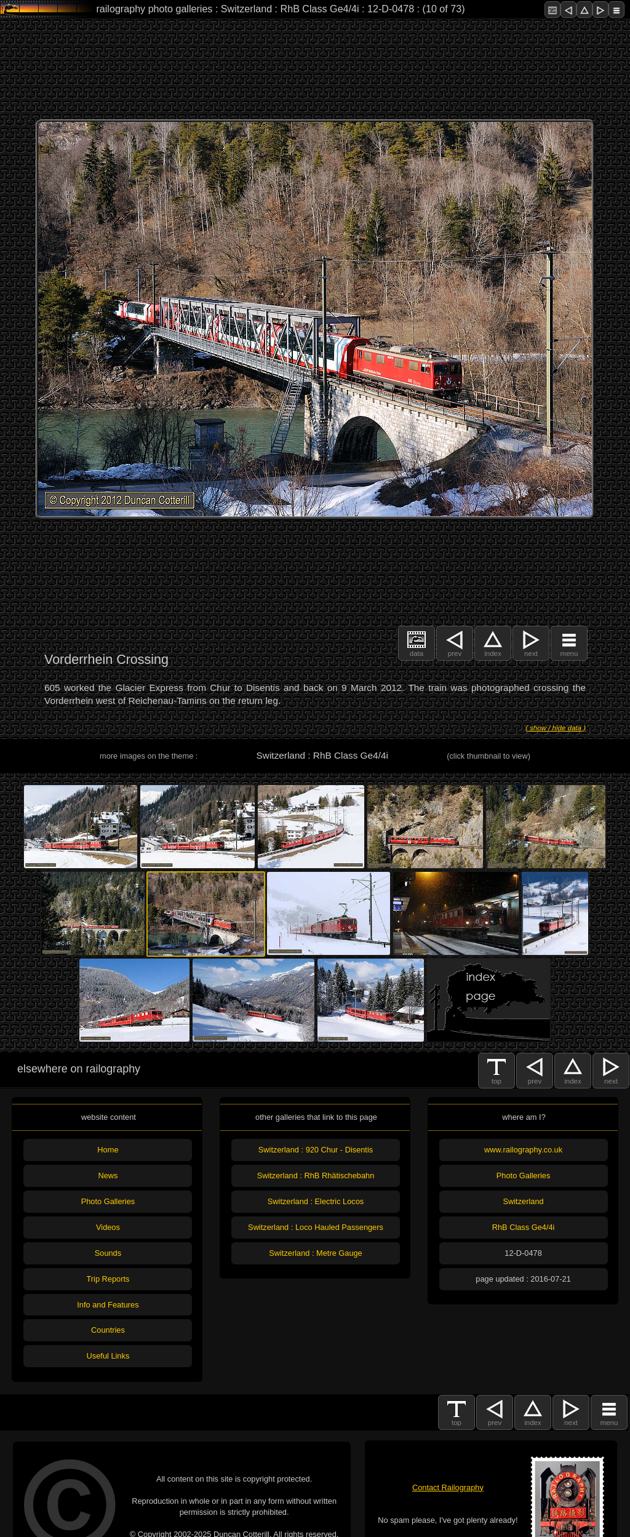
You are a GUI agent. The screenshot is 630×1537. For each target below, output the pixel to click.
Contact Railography (448, 1487)
